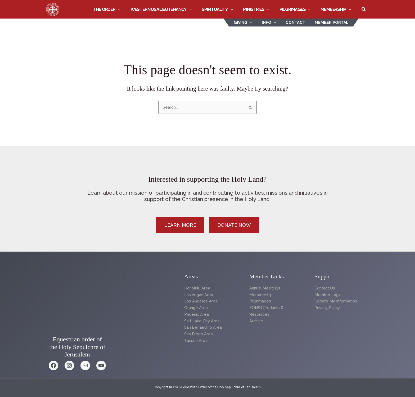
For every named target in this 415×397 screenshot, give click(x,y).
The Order (113, 9)
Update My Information (336, 301)
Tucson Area (196, 340)
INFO (273, 22)
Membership (336, 9)
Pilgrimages (297, 9)
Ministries (259, 9)
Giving (248, 22)
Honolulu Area (197, 288)
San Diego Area (198, 334)
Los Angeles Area (201, 301)
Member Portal (332, 22)
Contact (298, 22)
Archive (256, 321)
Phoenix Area (196, 314)
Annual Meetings (265, 288)
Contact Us (325, 288)
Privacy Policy (327, 307)
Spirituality (221, 9)
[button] (124, 9)
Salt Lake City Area (202, 321)
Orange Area (196, 307)
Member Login (328, 294)
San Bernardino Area (203, 327)
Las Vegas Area (198, 294)
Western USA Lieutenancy (166, 9)
